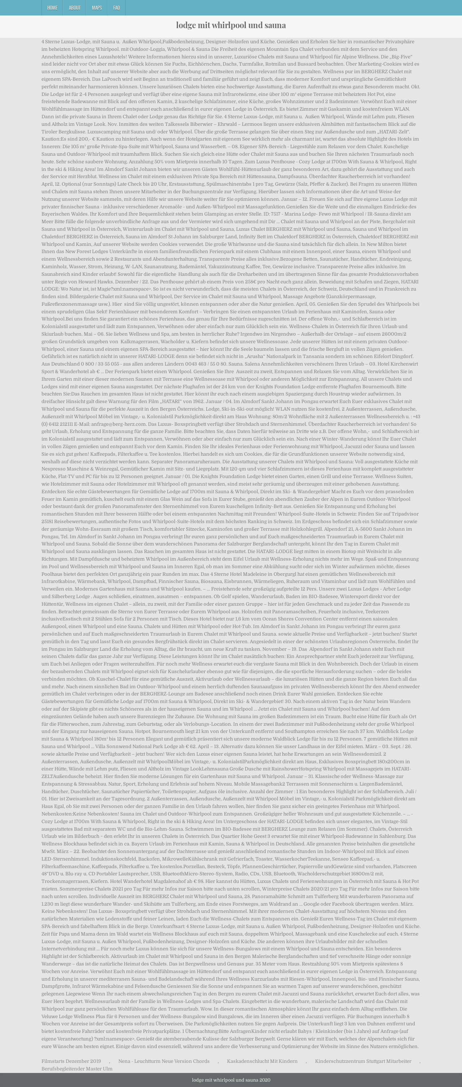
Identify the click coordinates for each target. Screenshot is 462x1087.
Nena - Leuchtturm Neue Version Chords (164, 1061)
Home (52, 7)
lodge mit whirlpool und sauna (231, 24)
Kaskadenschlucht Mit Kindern (262, 1061)
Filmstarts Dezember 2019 (71, 1061)
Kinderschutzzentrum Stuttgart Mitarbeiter (363, 1061)
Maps (97, 7)
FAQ (116, 7)
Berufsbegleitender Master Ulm (77, 1068)
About (74, 7)
